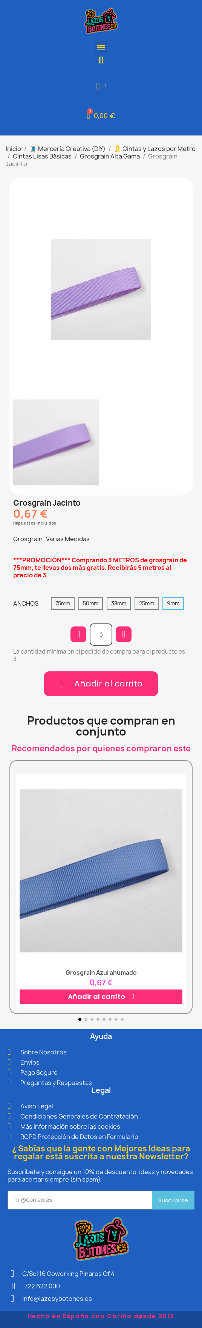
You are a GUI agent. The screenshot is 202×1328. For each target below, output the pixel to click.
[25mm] (147, 603)
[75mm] (63, 603)
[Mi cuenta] (101, 86)
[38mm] (119, 603)
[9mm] (173, 603)
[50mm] (90, 603)
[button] (101, 60)
